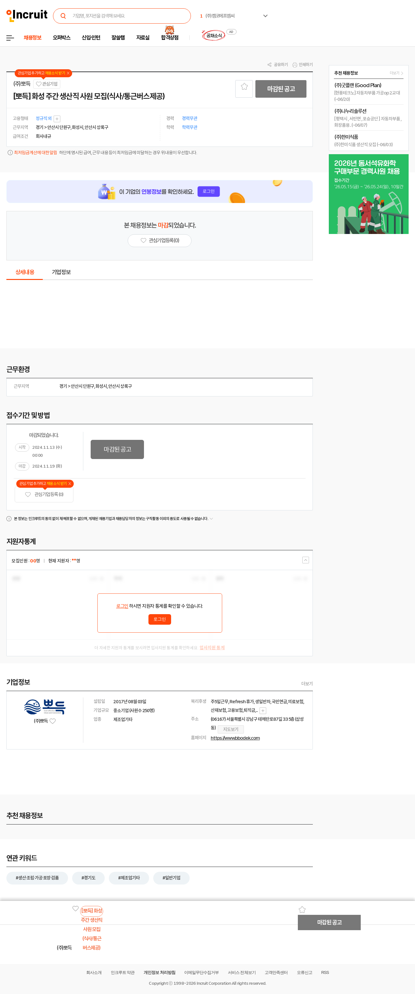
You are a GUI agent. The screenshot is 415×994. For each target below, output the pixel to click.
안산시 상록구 (120, 386)
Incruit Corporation (214, 983)
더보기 (307, 684)
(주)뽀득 (21, 84)
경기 (63, 386)
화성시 (101, 386)
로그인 (122, 606)
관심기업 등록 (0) (44, 494)
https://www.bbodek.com (235, 738)
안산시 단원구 (82, 386)
